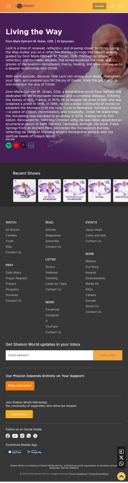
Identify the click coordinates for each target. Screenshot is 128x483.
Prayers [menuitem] (11, 283)
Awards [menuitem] (91, 272)
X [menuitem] (47, 321)
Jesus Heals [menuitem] (94, 229)
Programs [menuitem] (12, 289)
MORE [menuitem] (90, 254)
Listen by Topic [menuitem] (56, 283)
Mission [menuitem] (91, 261)
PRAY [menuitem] (9, 265)
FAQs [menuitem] (89, 289)
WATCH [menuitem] (11, 222)
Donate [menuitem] (91, 300)
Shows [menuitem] (50, 267)
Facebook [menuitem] (53, 309)
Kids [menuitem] (9, 246)
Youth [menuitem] (10, 241)
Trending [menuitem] (52, 278)
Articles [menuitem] (51, 229)
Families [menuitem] (11, 235)
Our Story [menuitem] (92, 267)
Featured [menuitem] (52, 272)
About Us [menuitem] (92, 306)
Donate (98, 6)
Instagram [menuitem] (52, 315)
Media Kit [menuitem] (92, 283)
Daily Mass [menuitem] (13, 272)
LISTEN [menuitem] (51, 259)
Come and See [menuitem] (96, 235)
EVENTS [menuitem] (91, 222)
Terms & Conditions (98, 475)
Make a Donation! (20, 387)
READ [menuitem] (49, 222)
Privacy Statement (78, 475)
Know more (19, 416)
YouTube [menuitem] (52, 326)
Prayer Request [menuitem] (16, 278)
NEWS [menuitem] (50, 302)
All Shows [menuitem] (12, 229)
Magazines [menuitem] (53, 235)
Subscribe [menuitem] (52, 241)
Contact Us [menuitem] (13, 252)
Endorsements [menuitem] (95, 278)
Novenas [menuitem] (12, 295)
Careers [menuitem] (91, 295)
